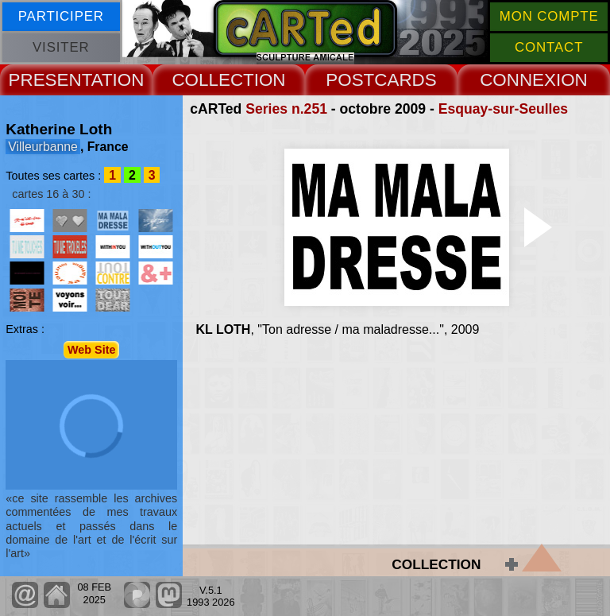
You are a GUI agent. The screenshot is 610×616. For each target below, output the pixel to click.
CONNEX (518, 80)
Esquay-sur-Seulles (503, 109)
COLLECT (212, 80)
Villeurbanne (43, 146)
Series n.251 (286, 109)
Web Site (92, 349)
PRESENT (50, 80)
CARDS (405, 80)
